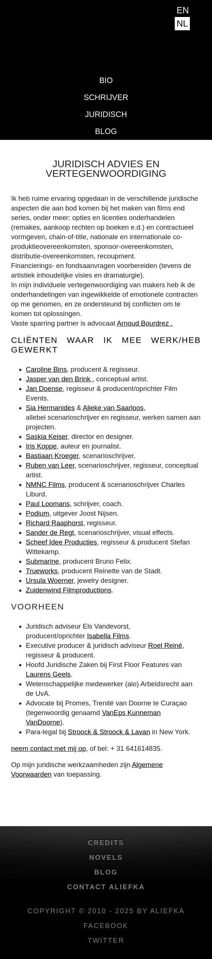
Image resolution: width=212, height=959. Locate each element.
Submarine (42, 561)
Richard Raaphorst (54, 523)
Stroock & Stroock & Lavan (109, 732)
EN (183, 10)
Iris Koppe (41, 446)
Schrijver (106, 97)
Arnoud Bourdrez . (145, 323)
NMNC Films (45, 484)
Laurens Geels (48, 674)
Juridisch (106, 114)
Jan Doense (44, 388)
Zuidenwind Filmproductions (68, 590)
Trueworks (42, 571)
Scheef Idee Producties (61, 542)
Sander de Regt (50, 532)
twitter (106, 940)
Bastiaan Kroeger (52, 456)
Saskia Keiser (46, 436)
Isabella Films (108, 636)
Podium (37, 513)
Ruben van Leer (50, 465)
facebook (106, 925)
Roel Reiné (165, 645)
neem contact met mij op (48, 748)
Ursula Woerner (49, 580)
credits (106, 842)
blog (106, 131)
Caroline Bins (46, 369)
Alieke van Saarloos (113, 408)
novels (106, 857)
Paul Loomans (48, 504)
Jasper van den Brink (59, 379)
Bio (106, 80)
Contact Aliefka (106, 887)
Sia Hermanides (50, 408)
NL (182, 23)
